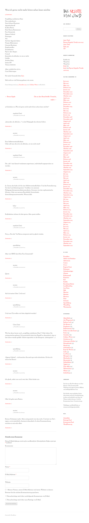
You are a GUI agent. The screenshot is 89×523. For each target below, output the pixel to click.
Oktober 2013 (67, 218)
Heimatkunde (67, 343)
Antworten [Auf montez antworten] (8, 148)
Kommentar (9, 446)
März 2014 (66, 208)
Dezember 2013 (67, 214)
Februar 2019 (67, 113)
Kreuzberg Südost (68, 284)
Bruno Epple (10, 97)
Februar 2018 (67, 128)
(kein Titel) (66, 40)
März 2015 (66, 182)
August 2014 (67, 197)
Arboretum (66, 261)
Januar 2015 (66, 187)
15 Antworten (8, 14)
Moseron (66, 297)
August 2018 (67, 121)
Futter (65, 333)
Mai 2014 (66, 203)
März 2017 (66, 140)
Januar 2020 (66, 104)
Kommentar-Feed (68, 422)
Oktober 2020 (67, 96)
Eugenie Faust (67, 267)
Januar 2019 (66, 115)
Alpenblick (66, 318)
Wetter (65, 371)
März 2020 (66, 100)
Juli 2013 (65, 224)
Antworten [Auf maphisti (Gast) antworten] (8, 126)
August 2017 (67, 136)
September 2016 (68, 151)
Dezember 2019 (67, 107)
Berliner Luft (67, 322)
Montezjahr (66, 360)
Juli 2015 (65, 174)
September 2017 (68, 134)
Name (7, 467)
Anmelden (66, 418)
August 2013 (66, 222)
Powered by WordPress (10, 515)
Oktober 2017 (67, 132)
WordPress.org (67, 424)
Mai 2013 (65, 229)
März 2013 (66, 233)
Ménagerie (66, 356)
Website (8, 482)
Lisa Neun (66, 288)
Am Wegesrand (68, 320)
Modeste (66, 294)
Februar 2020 (67, 102)
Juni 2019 (66, 109)
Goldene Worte (34, 85)
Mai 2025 (66, 83)
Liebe (65, 352)
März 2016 (66, 157)
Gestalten (66, 335)
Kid (64, 280)
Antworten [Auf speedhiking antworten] (8, 258)
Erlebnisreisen (67, 329)
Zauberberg (66, 373)
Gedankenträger (68, 271)
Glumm (65, 273)
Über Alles (66, 367)
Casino (65, 263)
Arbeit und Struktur (69, 259)
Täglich (65, 364)
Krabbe (65, 282)
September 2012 (68, 246)
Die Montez (66, 324)
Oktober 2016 (67, 149)
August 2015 (66, 172)
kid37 (14, 206)
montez (15, 133)
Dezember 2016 (67, 147)
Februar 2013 (67, 235)
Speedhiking (67, 303)
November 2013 (67, 216)
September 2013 (67, 220)
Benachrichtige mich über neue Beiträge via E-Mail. (24, 500)
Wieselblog (66, 305)
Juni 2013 (66, 227)
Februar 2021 (67, 88)
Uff (64, 49)
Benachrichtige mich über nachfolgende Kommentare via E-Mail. (28, 496)
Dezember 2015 (67, 163)
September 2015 (67, 170)
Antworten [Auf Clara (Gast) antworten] (8, 342)
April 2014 (66, 206)
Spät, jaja (66, 47)
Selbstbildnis (67, 362)
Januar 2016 (66, 161)
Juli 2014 (65, 199)
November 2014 (67, 191)
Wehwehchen (67, 369)
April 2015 (66, 180)
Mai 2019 (66, 111)
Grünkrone (66, 339)
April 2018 (66, 123)
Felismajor (66, 269)
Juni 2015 (65, 176)
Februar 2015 (67, 184)
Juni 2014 (66, 201)
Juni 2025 (66, 81)
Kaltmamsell (67, 276)
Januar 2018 (66, 130)
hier (22, 76)
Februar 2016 (67, 159)
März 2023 (66, 86)
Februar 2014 (67, 210)
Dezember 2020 (67, 92)
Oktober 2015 (67, 168)
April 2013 (66, 231)
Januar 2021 (66, 90)
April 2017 (66, 138)
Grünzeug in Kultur (69, 341)
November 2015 (67, 166)
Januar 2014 (66, 212)
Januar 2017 (66, 144)
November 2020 (68, 94)
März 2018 (66, 126)
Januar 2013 (66, 237)
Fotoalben (66, 257)
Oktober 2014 (67, 193)
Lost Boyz (66, 354)
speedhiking (16, 246)
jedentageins (67, 348)
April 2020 (66, 98)
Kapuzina (66, 278)
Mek (64, 290)
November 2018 (67, 119)
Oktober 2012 (67, 243)
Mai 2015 (65, 178)
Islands (65, 346)
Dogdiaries (66, 327)
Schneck (65, 301)
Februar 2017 (67, 142)
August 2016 (67, 153)
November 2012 (67, 241)
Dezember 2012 (67, 239)
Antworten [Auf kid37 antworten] (8, 219)
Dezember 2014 (67, 189)
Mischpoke (66, 358)
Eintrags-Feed (67, 420)
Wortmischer (67, 307)
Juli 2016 (65, 155)
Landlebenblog (67, 286)
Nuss (64, 299)
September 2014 (68, 195)
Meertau (65, 292)
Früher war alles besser (70, 331)
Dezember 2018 (67, 117)
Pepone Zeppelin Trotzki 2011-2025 (73, 42)
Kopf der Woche (68, 350)
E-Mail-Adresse (10, 474)
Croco (65, 265)
